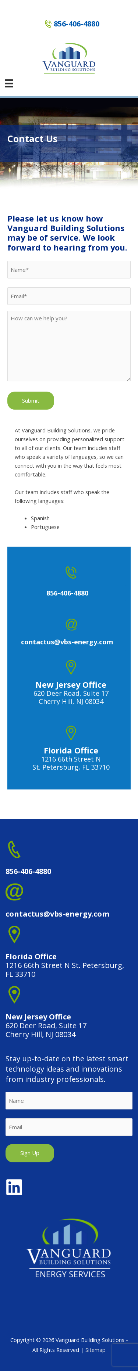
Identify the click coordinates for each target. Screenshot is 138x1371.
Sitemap (95, 1349)
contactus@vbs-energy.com (57, 914)
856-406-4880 (76, 24)
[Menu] (9, 83)
